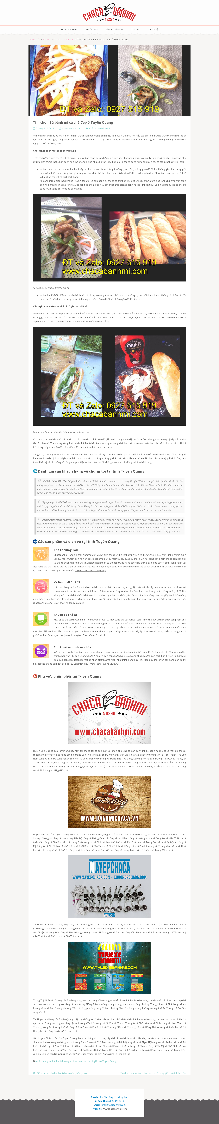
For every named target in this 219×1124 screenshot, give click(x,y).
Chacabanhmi (69, 29)
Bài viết (136, 29)
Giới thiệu (92, 29)
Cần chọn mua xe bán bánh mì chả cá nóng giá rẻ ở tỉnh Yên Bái (153, 1073)
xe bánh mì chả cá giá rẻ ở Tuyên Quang (96, 1061)
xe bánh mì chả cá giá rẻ (61, 1061)
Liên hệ (153, 29)
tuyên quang (42, 1061)
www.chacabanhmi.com (115, 1108)
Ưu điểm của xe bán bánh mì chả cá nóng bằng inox (60, 1073)
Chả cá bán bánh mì (99, 128)
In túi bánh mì (114, 29)
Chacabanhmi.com (71, 128)
